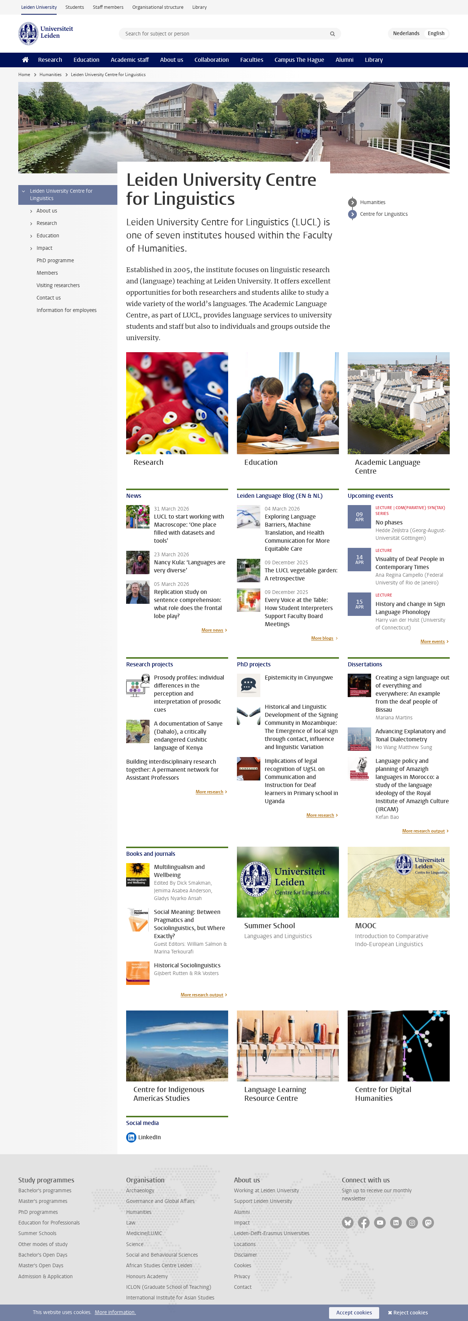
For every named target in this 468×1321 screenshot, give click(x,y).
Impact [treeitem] (39, 248)
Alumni (345, 60)
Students (74, 7)
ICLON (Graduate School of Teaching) (168, 1287)
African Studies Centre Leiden (159, 1265)
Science (134, 1244)
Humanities (50, 75)
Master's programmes (42, 1201)
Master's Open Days (40, 1265)
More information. (115, 1312)
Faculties (251, 60)
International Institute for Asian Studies (170, 1297)
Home (24, 75)
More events (432, 641)
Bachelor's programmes (44, 1190)
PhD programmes (38, 1212)
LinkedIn (143, 1138)
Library (199, 7)
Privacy (242, 1276)
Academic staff (130, 60)
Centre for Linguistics (384, 214)
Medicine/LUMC (144, 1233)
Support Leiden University (263, 1201)
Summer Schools (37, 1233)
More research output (423, 831)
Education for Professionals (49, 1222)
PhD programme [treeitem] (55, 260)
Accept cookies (354, 1312)
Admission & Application (45, 1276)
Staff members (108, 7)
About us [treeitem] (42, 211)
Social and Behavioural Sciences (162, 1255)
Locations (245, 1244)
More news (212, 630)
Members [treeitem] (47, 273)
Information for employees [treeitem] (67, 310)
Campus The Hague (299, 60)
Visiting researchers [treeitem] (58, 285)
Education (86, 60)
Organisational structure (158, 7)
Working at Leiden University (266, 1190)
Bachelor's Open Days (42, 1255)
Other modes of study (43, 1244)
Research (50, 60)
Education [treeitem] (43, 236)
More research (209, 792)
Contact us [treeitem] (49, 297)
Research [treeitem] (42, 223)
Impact (242, 1222)
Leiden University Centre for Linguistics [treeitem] (57, 195)
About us (171, 60)
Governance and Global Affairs (160, 1201)
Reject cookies (410, 1312)
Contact (243, 1287)
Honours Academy (147, 1276)
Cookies (242, 1265)
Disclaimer (245, 1255)
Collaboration (212, 60)
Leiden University (39, 7)
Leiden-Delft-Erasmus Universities (271, 1233)
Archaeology (140, 1190)
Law (131, 1222)
